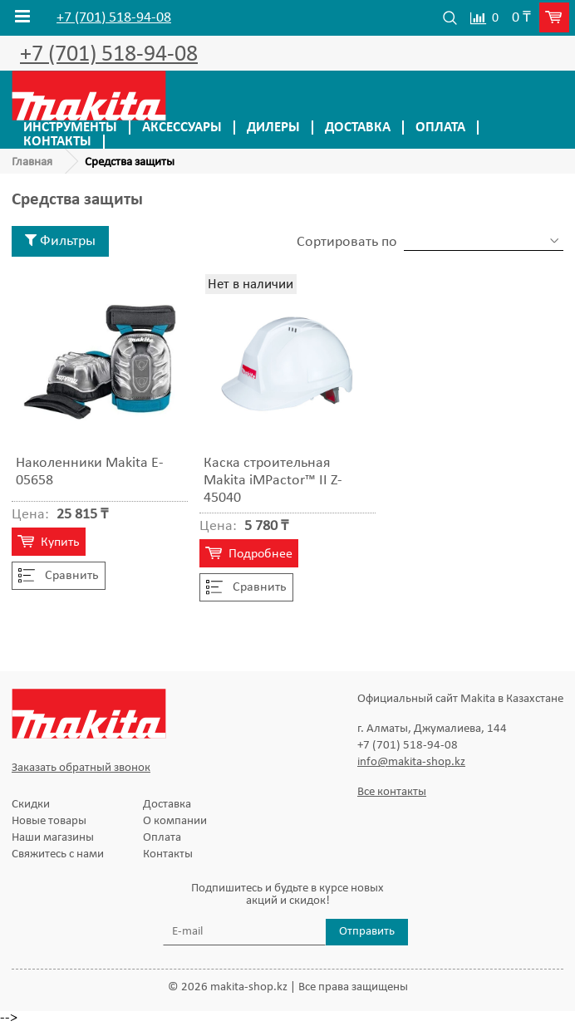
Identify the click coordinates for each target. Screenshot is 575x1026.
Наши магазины (53, 838)
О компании (175, 821)
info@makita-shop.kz (411, 762)
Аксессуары (182, 127)
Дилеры (273, 127)
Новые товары (49, 821)
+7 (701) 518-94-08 (114, 18)
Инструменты (70, 127)
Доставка (358, 127)
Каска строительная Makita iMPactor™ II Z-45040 (273, 480)
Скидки (31, 804)
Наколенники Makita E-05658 (90, 471)
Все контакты (391, 792)
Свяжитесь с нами (58, 854)
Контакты (57, 142)
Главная (32, 162)
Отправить (367, 931)
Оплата (440, 127)
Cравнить (58, 575)
